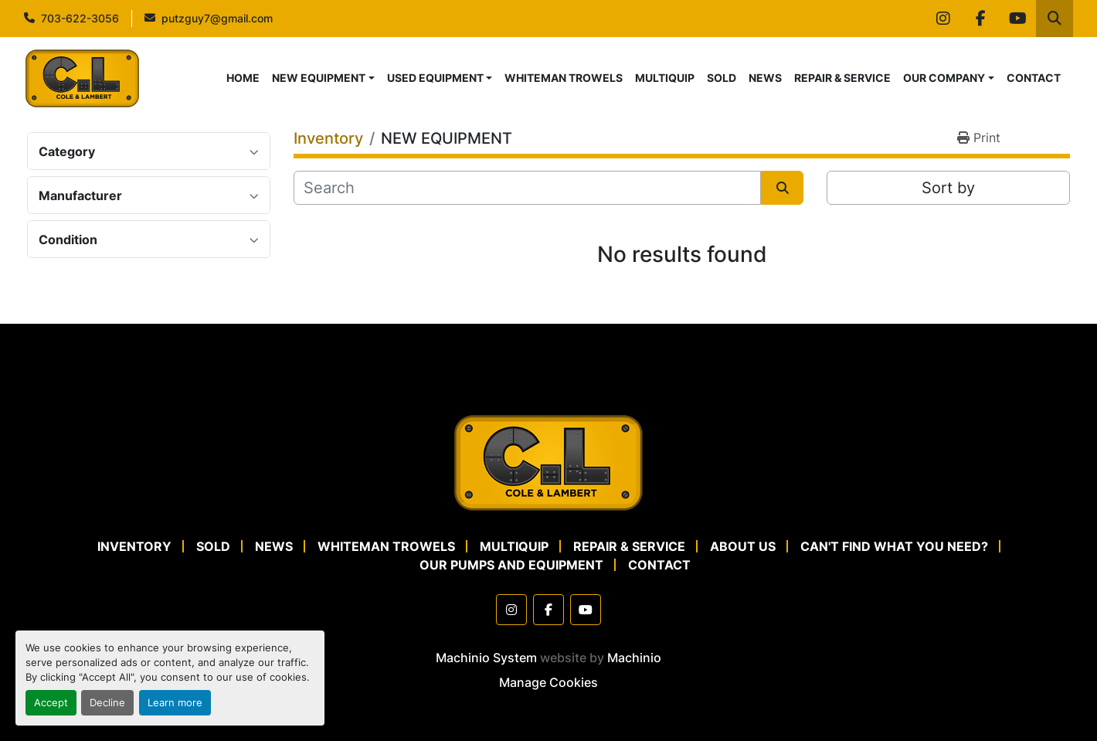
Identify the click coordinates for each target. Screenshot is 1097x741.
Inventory (134, 546)
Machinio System (486, 657)
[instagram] (943, 18)
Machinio (634, 657)
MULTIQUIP (665, 77)
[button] (323, 78)
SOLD (721, 77)
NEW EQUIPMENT (318, 77)
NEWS (765, 77)
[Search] (527, 188)
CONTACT (1034, 77)
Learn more (175, 703)
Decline (107, 703)
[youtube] (1017, 18)
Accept (51, 703)
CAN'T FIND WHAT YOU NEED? (894, 546)
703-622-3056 (80, 18)
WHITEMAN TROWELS (563, 77)
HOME (243, 77)
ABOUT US (743, 546)
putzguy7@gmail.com (217, 18)
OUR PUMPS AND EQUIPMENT (511, 565)
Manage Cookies (548, 682)
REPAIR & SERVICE (842, 77)
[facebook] (980, 18)
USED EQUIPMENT (435, 77)
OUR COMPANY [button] (944, 77)
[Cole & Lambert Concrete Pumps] (548, 461)
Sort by (948, 187)
